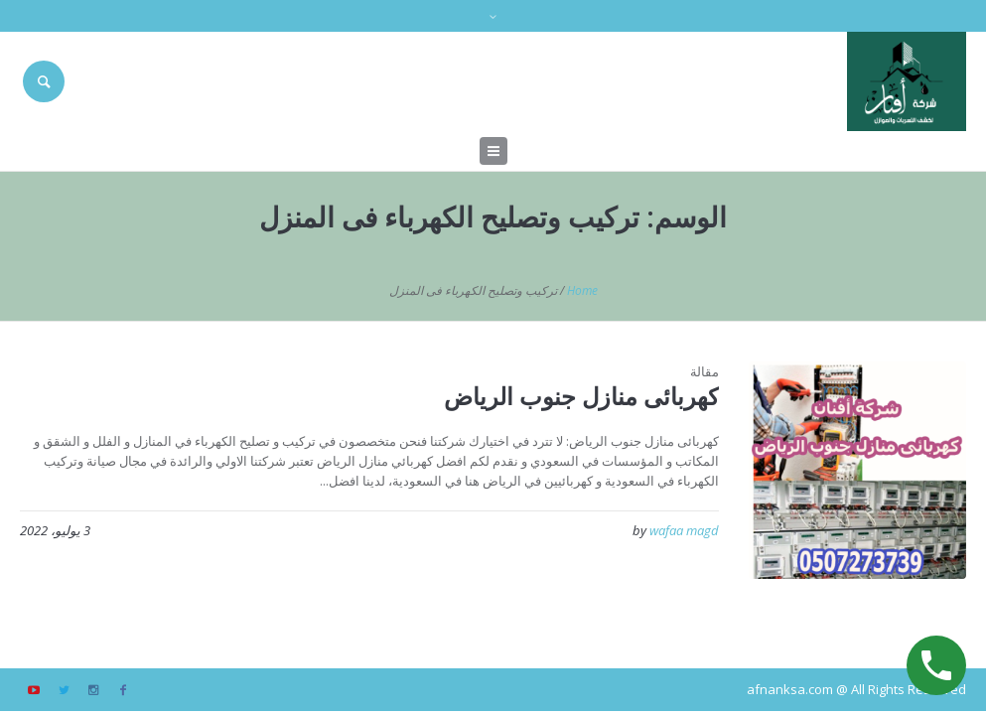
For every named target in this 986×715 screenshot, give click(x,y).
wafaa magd (684, 530)
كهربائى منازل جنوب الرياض (581, 395)
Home (582, 290)
